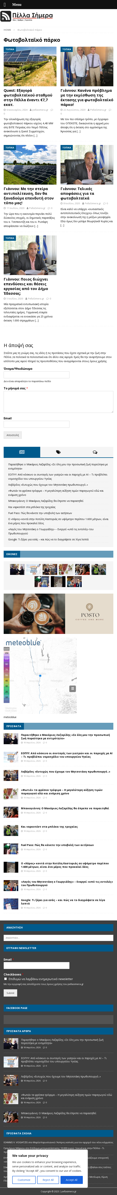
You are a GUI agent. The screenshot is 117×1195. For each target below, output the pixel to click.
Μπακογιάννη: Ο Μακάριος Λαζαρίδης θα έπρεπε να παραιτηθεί (45, 501)
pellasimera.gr (40, 109)
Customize (24, 1180)
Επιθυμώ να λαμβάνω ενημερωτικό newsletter (41, 979)
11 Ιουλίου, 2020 (15, 208)
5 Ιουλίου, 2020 (15, 298)
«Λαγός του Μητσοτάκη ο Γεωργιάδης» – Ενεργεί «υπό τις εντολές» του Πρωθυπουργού (67, 883)
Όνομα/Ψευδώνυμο (18, 369)
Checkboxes (14, 974)
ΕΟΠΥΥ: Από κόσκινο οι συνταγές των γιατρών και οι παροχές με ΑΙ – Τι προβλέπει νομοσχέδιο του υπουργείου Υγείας (66, 754)
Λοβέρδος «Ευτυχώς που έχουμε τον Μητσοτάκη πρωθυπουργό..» (48, 484)
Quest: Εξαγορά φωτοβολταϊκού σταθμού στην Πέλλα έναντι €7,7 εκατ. (28, 97)
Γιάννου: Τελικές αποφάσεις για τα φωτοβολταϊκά (77, 193)
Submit (10, 993)
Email (8, 418)
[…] (35, 135)
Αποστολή (13, 435)
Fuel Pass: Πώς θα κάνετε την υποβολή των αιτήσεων (40, 513)
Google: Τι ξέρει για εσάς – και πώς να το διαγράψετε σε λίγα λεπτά (48, 539)
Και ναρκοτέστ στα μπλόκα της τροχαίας (31, 507)
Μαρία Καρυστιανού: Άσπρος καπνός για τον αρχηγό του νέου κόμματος (73, 1142)
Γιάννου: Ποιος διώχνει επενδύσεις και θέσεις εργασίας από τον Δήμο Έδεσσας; (26, 286)
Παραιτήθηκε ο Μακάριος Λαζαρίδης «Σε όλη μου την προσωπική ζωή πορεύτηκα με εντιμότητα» (65, 736)
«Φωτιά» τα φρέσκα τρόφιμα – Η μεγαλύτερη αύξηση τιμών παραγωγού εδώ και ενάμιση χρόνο (62, 791)
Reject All (48, 1180)
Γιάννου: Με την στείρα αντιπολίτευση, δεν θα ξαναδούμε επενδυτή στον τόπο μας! (29, 195)
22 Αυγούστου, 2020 (74, 109)
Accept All (71, 1180)
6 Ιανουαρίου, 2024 (17, 109)
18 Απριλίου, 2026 (32, 742)
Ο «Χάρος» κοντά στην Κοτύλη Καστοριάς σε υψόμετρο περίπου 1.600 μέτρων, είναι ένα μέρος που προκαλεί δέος (65, 865)
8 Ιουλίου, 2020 (71, 203)
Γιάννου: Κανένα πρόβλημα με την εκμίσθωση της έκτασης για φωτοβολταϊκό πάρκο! (87, 97)
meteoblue (10, 717)
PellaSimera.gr (98, 109)
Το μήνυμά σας (16, 388)
